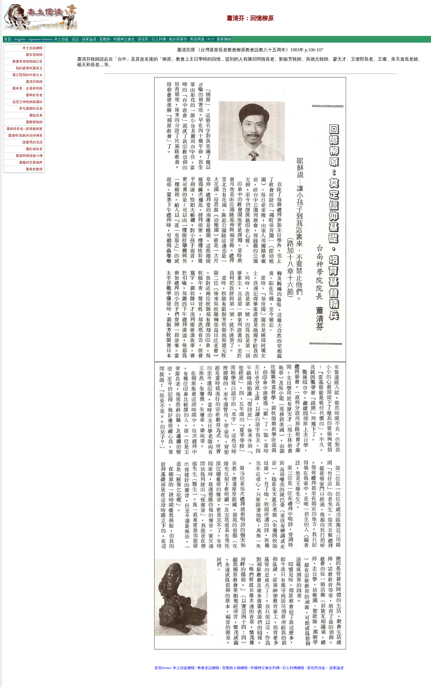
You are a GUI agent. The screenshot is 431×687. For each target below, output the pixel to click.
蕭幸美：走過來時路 (27, 88)
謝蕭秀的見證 (32, 142)
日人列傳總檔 (293, 668)
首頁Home (163, 668)
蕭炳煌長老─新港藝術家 (24, 129)
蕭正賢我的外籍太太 (27, 75)
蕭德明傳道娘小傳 (29, 156)
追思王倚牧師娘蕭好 (27, 102)
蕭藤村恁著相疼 (31, 162)
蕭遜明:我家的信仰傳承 (25, 135)
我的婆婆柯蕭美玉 (29, 68)
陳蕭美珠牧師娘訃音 (27, 61)
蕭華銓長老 (34, 95)
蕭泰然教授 (34, 169)
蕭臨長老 (36, 115)
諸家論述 (336, 668)
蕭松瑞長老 (34, 149)
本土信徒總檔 (32, 48)
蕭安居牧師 (34, 55)
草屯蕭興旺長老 (31, 109)
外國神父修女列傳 (265, 668)
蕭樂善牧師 (34, 122)
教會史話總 (206, 668)
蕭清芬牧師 (34, 82)
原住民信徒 (316, 668)
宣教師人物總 (233, 668)
